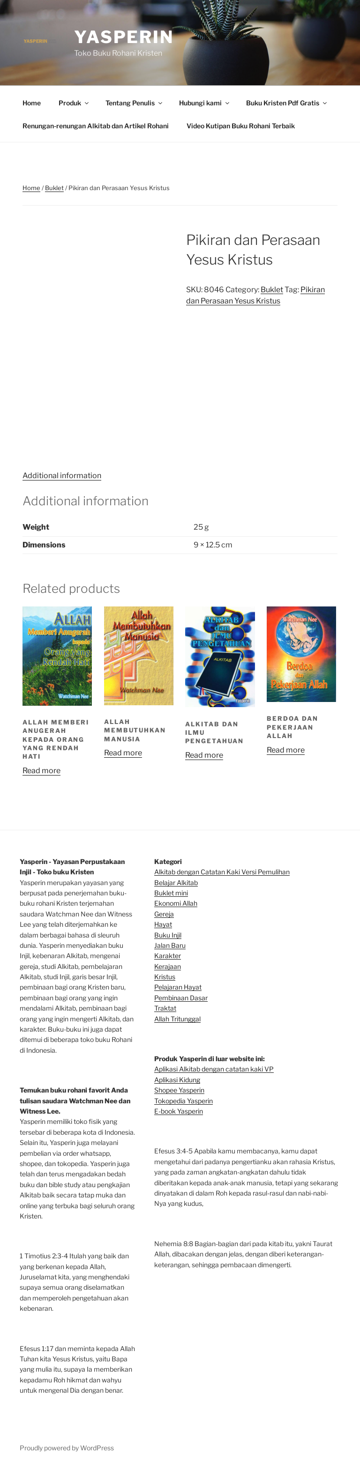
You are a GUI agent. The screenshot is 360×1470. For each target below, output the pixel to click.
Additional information (61, 475)
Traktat (165, 1008)
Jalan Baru (170, 945)
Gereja (164, 914)
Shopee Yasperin (179, 1090)
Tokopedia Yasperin (183, 1101)
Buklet (54, 188)
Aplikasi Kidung (177, 1080)
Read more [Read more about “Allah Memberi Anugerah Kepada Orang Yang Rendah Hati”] (41, 770)
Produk (74, 103)
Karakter (167, 956)
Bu (158, 893)
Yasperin (124, 37)
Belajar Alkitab (176, 882)
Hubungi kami (205, 103)
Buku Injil (167, 935)
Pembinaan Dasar (181, 998)
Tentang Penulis (134, 103)
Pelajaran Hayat (178, 987)
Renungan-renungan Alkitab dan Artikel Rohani (95, 126)
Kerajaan (167, 966)
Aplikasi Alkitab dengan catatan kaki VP (214, 1069)
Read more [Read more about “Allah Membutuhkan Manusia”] (123, 752)
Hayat (163, 924)
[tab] (61, 475)
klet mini (175, 893)
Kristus (164, 977)
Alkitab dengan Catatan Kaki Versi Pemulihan (222, 872)
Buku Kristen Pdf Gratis (287, 103)
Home (31, 103)
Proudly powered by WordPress (67, 1448)
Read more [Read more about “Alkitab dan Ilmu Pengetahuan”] (204, 755)
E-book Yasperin (178, 1111)
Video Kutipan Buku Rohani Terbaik (241, 126)
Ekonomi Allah (175, 903)
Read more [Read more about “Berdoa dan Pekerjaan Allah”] (286, 750)
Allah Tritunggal (177, 1019)
